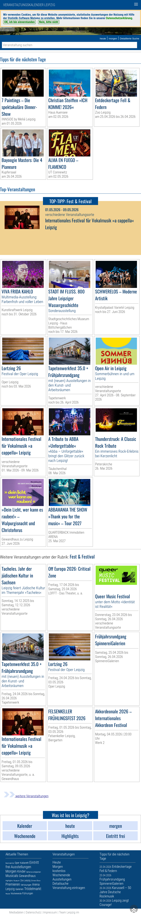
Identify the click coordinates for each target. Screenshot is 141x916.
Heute (8, 894)
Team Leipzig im (69, 912)
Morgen (11, 871)
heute (103, 38)
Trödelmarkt (32, 889)
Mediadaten (16, 912)
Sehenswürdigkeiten (33, 872)
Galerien (19, 889)
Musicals (12, 875)
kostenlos (59, 871)
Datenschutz (33, 912)
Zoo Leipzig (25, 880)
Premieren (13, 884)
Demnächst (10, 863)
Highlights (9, 881)
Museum (16, 881)
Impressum (50, 912)
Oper (17, 862)
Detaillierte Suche (129, 38)
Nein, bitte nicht (48, 22)
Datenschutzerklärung (119, 18)
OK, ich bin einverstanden (19, 22)
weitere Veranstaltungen (26, 796)
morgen (113, 38)
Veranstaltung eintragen (69, 888)
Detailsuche (60, 883)
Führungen (27, 893)
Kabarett (24, 862)
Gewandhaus (27, 876)
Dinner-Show (36, 881)
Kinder (21, 871)
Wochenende (16, 893)
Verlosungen (26, 885)
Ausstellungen (21, 867)
